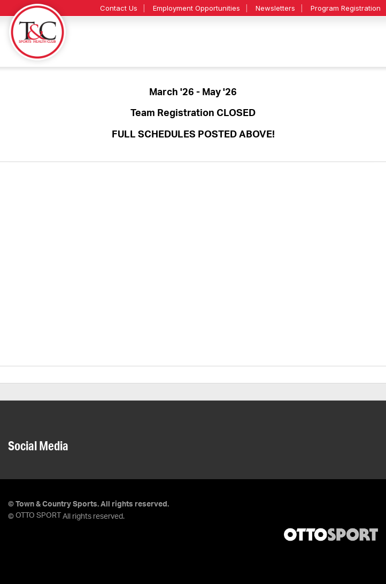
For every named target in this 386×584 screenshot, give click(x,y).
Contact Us (118, 8)
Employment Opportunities (196, 8)
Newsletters (275, 8)
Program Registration (346, 8)
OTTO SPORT (38, 515)
